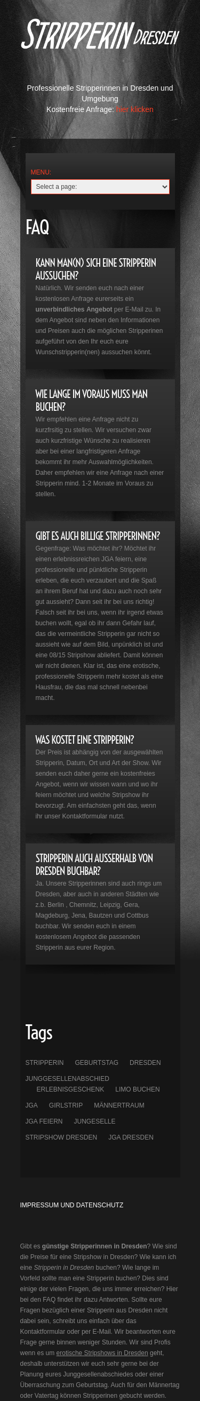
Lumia (100, 43)
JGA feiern (44, 1121)
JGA (32, 1105)
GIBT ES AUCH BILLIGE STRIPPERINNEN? (98, 536)
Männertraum (119, 1105)
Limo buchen (137, 1089)
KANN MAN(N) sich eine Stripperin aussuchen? (96, 269)
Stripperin (45, 1062)
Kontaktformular (85, 816)
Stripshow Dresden (62, 1137)
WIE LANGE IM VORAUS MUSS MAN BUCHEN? (92, 400)
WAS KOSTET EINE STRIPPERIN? (85, 739)
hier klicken (135, 109)
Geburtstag (97, 1062)
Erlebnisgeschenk (71, 1089)
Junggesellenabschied (67, 1078)
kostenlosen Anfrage (65, 299)
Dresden (145, 1062)
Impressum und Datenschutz (72, 1205)
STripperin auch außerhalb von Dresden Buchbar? (94, 864)
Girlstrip (66, 1105)
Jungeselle (95, 1121)
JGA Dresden (131, 1137)
